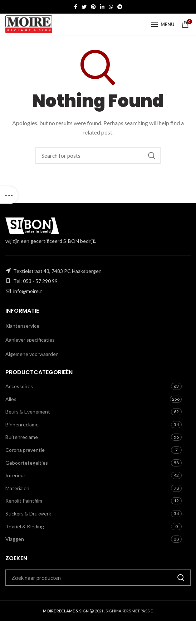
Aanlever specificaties (30, 340)
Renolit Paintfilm (23, 501)
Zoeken (152, 155)
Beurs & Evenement (27, 412)
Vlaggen (14, 539)
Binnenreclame (22, 424)
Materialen (17, 488)
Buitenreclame (21, 437)
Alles (10, 399)
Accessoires (19, 386)
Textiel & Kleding (24, 526)
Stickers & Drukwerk (28, 513)
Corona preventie (25, 450)
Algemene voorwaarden (32, 354)
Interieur (15, 475)
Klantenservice (22, 326)
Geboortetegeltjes (26, 463)
